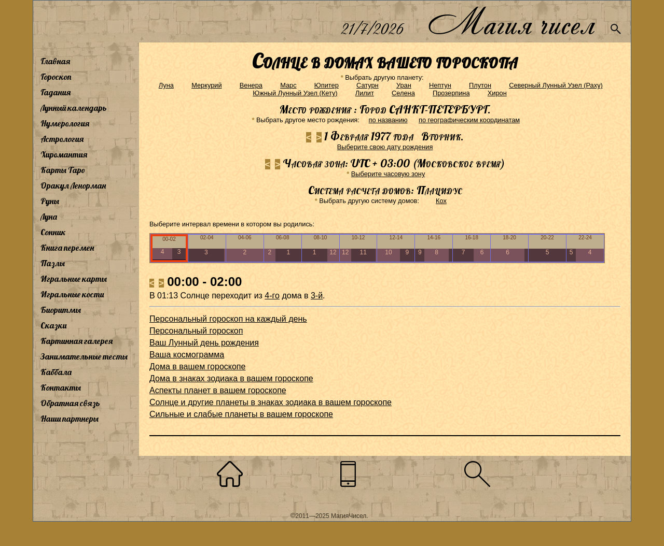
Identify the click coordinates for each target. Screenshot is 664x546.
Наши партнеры (69, 418)
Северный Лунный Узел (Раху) (556, 85)
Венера (251, 85)
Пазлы (52, 263)
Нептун (440, 85)
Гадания (55, 92)
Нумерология (64, 123)
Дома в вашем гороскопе (197, 366)
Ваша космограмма (186, 354)
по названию (388, 120)
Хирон (497, 93)
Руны (49, 201)
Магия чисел (511, 21)
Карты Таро (62, 170)
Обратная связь (70, 403)
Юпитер (326, 85)
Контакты (60, 387)
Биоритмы (60, 310)
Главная (55, 61)
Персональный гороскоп (196, 330)
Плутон (480, 85)
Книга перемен (67, 247)
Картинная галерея (76, 341)
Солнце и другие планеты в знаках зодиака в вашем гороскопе (270, 402)
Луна (48, 216)
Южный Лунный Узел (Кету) (295, 93)
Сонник (53, 232)
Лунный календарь (73, 108)
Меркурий (206, 85)
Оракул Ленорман (73, 185)
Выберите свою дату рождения (385, 147)
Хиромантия (63, 154)
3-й (317, 295)
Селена (403, 93)
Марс (288, 85)
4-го (272, 295)
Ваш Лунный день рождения (204, 342)
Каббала (56, 372)
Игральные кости (72, 294)
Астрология (62, 139)
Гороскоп (56, 76)
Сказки (53, 325)
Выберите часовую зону (388, 174)
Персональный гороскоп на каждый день (228, 318)
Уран (403, 85)
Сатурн (367, 85)
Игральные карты (73, 279)
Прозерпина (451, 93)
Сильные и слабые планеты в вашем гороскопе (241, 414)
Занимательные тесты (84, 356)
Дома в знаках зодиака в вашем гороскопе (231, 378)
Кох (441, 201)
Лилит (364, 93)
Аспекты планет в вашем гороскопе (217, 390)
